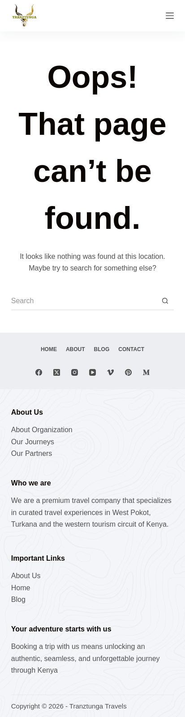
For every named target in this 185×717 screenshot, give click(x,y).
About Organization (42, 430)
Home (49, 349)
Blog (102, 349)
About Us (26, 576)
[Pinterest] (128, 372)
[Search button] (165, 301)
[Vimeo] (110, 372)
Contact (131, 349)
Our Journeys (32, 442)
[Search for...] (83, 301)
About (75, 349)
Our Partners (31, 453)
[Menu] (170, 16)
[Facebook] (38, 372)
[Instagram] (74, 372)
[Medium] (146, 372)
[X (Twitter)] (56, 372)
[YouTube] (92, 372)
